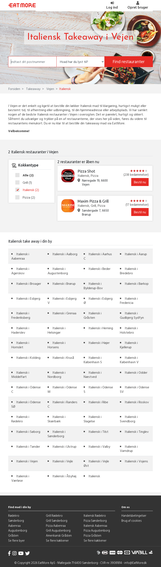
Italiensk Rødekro (95, 515)
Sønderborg (16, 520)
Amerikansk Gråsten (59, 535)
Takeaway (32, 88)
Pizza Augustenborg (97, 530)
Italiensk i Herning (100, 327)
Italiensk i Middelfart (20, 374)
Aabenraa (14, 525)
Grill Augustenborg (58, 530)
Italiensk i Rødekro (20, 419)
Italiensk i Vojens (136, 461)
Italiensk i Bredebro (129, 271)
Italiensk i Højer (99, 342)
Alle (25, 175)
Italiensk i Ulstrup (64, 446)
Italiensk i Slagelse (92, 419)
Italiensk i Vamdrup (129, 448)
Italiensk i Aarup (136, 253)
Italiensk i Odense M (62, 389)
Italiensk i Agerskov (20, 271)
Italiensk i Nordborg (56, 374)
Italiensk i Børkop (137, 283)
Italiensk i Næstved (92, 374)
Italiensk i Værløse (20, 478)
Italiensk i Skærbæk (56, 419)
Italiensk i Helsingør (56, 330)
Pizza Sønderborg (95, 520)
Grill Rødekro (54, 515)
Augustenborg (17, 530)
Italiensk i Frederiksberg (20, 315)
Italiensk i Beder (99, 268)
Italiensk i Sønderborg (56, 433)
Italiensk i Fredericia (129, 300)
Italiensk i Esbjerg (28, 298)
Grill (25, 182)
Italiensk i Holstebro (129, 330)
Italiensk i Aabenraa (20, 256)
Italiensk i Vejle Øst (96, 463)
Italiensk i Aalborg (64, 253)
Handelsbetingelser (133, 515)
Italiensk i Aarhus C (98, 256)
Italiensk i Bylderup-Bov (93, 285)
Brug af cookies (131, 520)
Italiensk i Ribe (98, 401)
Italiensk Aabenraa (95, 525)
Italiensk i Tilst (98, 431)
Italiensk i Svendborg (129, 419)
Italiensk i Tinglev (137, 431)
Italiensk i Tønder (28, 446)
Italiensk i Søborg (28, 431)
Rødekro (13, 515)
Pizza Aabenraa (56, 525)
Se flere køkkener (57, 540)
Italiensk (28, 190)
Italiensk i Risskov (137, 401)
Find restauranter (129, 61)
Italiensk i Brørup (64, 283)
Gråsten (13, 535)
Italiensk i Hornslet (20, 345)
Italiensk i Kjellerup (129, 345)
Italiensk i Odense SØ (26, 404)
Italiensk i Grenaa (64, 313)
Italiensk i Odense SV (134, 389)
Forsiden (14, 88)
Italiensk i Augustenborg (58, 271)
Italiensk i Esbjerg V (62, 300)
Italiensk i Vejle (62, 461)
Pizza (26, 197)
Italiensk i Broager (28, 283)
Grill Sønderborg (56, 520)
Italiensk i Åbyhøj (64, 476)
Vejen (49, 88)
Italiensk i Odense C (26, 389)
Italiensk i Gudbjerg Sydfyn (132, 315)
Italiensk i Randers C (62, 404)
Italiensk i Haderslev (20, 330)
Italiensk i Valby (99, 446)
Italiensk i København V (129, 359)
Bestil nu (140, 182)
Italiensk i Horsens (56, 345)
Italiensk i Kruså (63, 357)
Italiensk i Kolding (28, 357)
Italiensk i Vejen (27, 461)
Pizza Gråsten (92, 535)
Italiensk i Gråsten (92, 315)
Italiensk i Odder (136, 372)
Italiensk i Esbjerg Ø (98, 300)
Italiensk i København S (93, 359)
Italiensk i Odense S (98, 389)
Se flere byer (16, 540)
